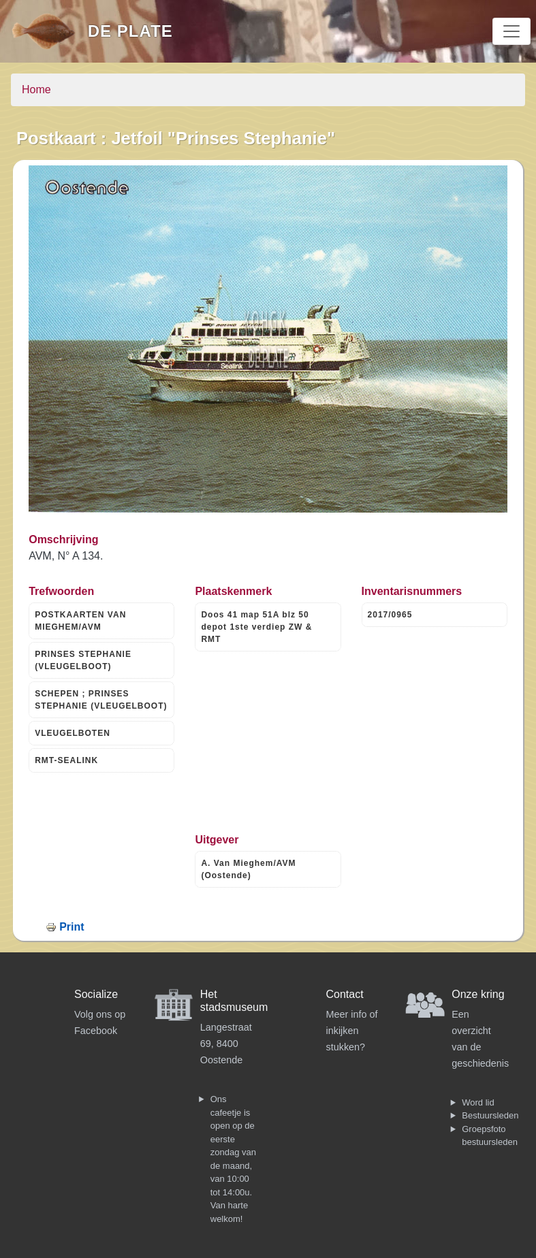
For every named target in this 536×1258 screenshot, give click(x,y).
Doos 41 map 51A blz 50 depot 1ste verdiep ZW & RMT (256, 627)
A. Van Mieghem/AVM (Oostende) (248, 869)
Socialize (96, 994)
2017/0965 (390, 614)
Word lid (478, 1102)
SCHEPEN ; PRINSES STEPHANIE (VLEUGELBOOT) (101, 700)
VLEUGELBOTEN (72, 733)
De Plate (130, 31)
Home (36, 89)
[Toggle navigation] (511, 31)
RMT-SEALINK (66, 760)
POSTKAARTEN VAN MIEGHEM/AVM (80, 621)
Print (71, 927)
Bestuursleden (490, 1115)
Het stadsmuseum (234, 1000)
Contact (345, 994)
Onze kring (478, 994)
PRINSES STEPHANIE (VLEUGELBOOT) (83, 660)
